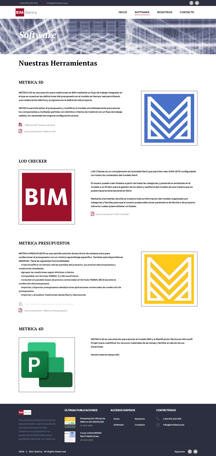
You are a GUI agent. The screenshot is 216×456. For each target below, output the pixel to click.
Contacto (140, 424)
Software (119, 424)
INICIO (123, 12)
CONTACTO (187, 12)
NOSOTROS (164, 12)
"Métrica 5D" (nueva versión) (37, 124)
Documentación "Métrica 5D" (37, 131)
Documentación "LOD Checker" (110, 214)
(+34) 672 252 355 (29, 3)
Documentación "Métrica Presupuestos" (43, 310)
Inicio (117, 418)
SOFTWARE (142, 12)
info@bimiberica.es (57, 3)
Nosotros (140, 418)
